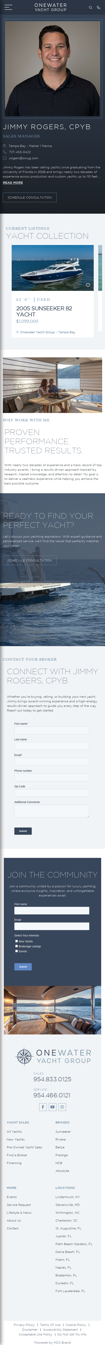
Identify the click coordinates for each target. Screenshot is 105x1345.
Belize (59, 1147)
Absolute (62, 1170)
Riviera (60, 1139)
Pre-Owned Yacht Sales (24, 1147)
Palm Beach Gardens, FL (74, 1244)
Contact (13, 1228)
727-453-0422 (20, 152)
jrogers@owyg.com (23, 158)
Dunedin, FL (64, 1283)
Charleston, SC (66, 1220)
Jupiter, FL (63, 1236)
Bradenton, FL (66, 1275)
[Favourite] (88, 285)
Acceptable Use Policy (35, 1334)
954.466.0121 (51, 1095)
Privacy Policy (24, 1324)
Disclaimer (29, 1329)
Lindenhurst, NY (67, 1197)
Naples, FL (63, 1267)
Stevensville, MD (67, 1204)
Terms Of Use (50, 1324)
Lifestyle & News (19, 1212)
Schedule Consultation (30, 197)
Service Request (19, 1204)
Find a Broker (17, 1155)
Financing (14, 1163)
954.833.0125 (52, 1079)
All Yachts (14, 1131)
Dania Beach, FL (67, 1251)
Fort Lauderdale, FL (70, 1291)
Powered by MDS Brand (52, 1342)
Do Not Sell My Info (71, 1334)
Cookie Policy (76, 1324)
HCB (58, 1163)
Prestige (61, 1155)
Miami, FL (62, 1259)
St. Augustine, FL (68, 1228)
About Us (14, 1220)
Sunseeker (63, 1131)
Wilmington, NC (67, 1212)
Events (12, 1197)
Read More (13, 182)
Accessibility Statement (60, 1329)
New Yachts (16, 1139)
